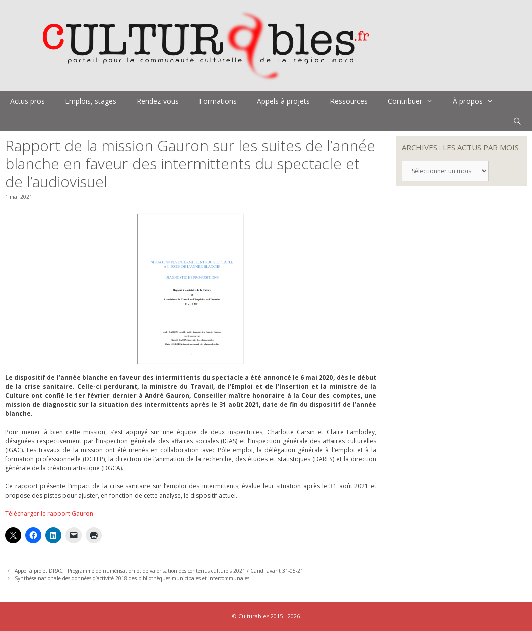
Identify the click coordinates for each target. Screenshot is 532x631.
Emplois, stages (90, 101)
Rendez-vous (158, 101)
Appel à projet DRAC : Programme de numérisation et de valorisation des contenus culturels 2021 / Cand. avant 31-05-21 (159, 570)
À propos (478, 101)
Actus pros (27, 101)
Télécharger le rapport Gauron (49, 513)
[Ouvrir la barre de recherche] (517, 121)
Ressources (349, 101)
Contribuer (415, 101)
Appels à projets (283, 101)
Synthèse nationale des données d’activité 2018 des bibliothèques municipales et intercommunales (132, 578)
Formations (218, 101)
